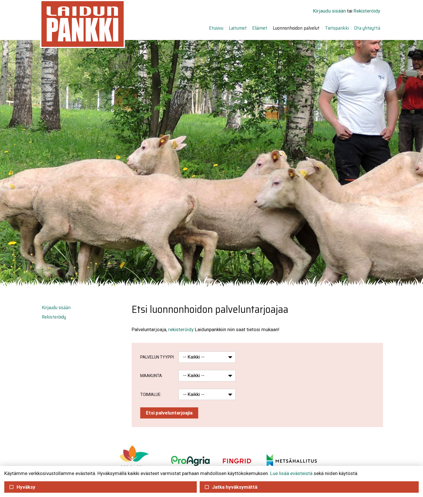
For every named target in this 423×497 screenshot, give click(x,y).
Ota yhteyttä (367, 28)
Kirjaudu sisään (329, 11)
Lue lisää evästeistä (291, 473)
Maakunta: (151, 375)
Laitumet (238, 28)
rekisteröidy (181, 329)
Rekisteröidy (367, 11)
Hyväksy (22, 487)
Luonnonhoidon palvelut (296, 28)
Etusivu (216, 28)
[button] (218, 357)
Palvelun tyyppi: (157, 357)
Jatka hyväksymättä (230, 487)
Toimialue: (150, 394)
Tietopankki (337, 28)
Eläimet (259, 28)
